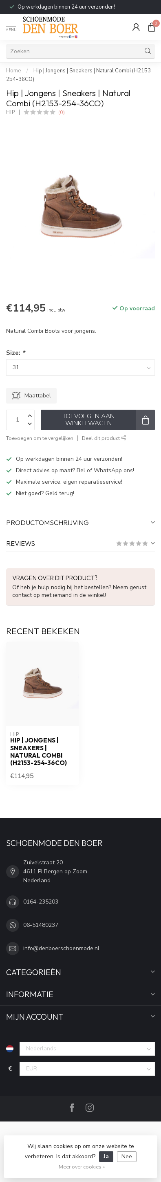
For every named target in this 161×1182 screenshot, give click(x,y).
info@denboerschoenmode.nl (61, 948)
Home (13, 70)
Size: (15, 352)
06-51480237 (40, 925)
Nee (126, 1156)
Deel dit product (104, 438)
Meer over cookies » (82, 1166)
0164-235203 (40, 902)
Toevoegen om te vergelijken (39, 438)
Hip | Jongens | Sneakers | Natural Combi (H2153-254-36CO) (38, 752)
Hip (10, 112)
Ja (106, 1156)
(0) (61, 112)
